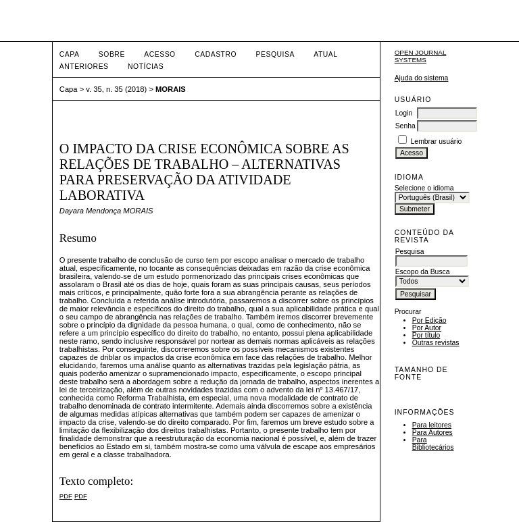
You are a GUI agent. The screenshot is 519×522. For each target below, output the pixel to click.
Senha (405, 126)
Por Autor (426, 328)
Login (403, 113)
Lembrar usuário (436, 141)
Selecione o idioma (424, 188)
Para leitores (431, 425)
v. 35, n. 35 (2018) (116, 89)
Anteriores (84, 66)
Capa (69, 54)
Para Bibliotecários (433, 443)
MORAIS (170, 89)
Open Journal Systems (421, 56)
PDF (65, 496)
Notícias (146, 66)
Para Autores (432, 432)
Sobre (112, 54)
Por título (426, 335)
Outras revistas (436, 342)
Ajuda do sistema (422, 78)
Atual (325, 54)
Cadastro (216, 54)
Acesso (159, 54)
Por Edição (429, 320)
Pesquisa (275, 54)
